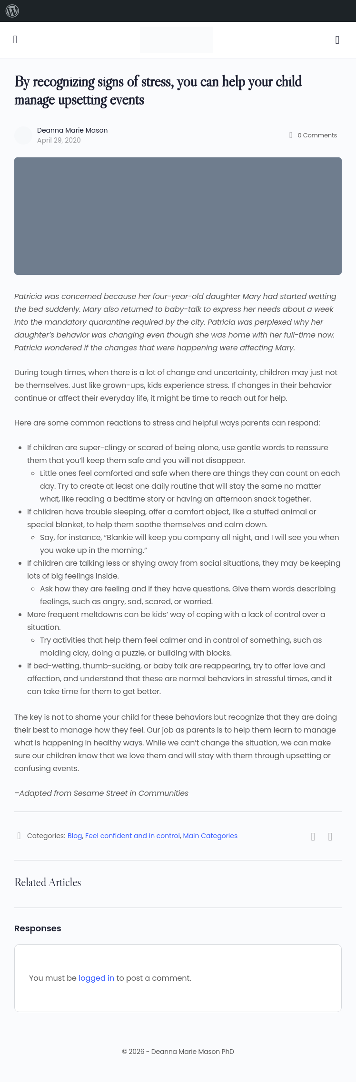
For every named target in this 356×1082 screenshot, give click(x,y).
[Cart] (338, 40)
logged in (96, 978)
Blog (75, 835)
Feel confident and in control (132, 835)
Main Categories (210, 835)
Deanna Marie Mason (72, 130)
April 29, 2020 (59, 140)
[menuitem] (12, 11)
